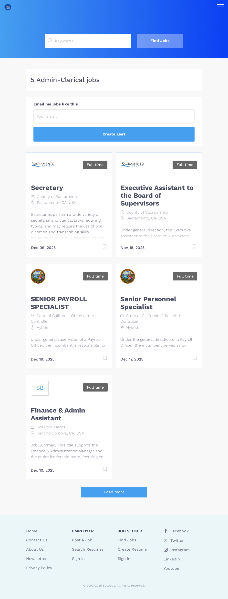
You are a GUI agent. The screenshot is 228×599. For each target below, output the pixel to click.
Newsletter (36, 558)
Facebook (179, 531)
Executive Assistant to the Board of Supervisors (157, 195)
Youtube (171, 568)
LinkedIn (172, 559)
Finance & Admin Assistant (58, 414)
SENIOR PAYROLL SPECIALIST (59, 303)
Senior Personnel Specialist (148, 303)
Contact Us (36, 540)
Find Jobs (160, 40)
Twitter (177, 540)
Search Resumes (88, 549)
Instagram (180, 549)
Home (31, 531)
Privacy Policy (39, 568)
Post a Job (82, 540)
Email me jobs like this (55, 104)
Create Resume (132, 549)
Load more (114, 492)
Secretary (47, 188)
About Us (35, 549)
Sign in (78, 558)
